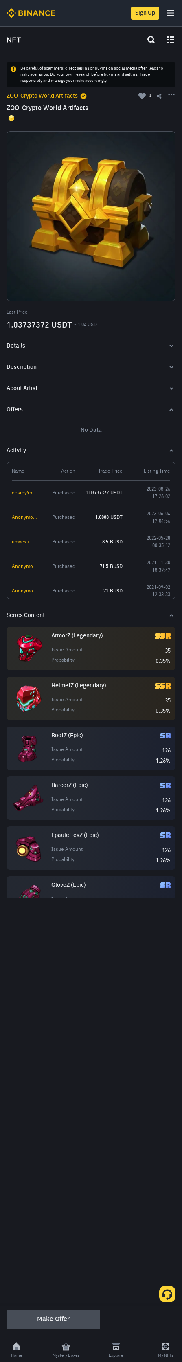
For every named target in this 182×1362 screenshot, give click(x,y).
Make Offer (53, 1319)
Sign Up (145, 13)
